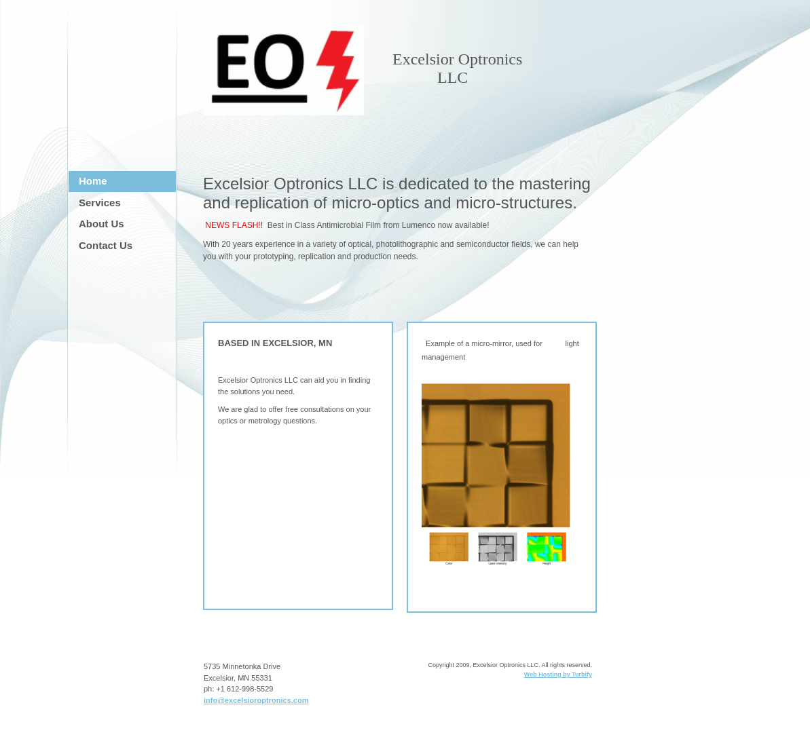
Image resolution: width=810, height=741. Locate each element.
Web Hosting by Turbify (558, 674)
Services (100, 202)
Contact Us (105, 245)
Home (93, 181)
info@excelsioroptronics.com (256, 700)
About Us (101, 223)
